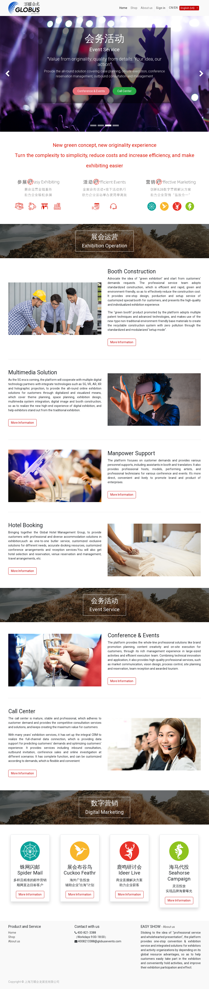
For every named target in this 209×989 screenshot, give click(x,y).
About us (14, 941)
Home (12, 932)
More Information (121, 342)
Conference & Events (91, 91)
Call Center (124, 91)
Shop (11, 937)
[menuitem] (123, 8)
